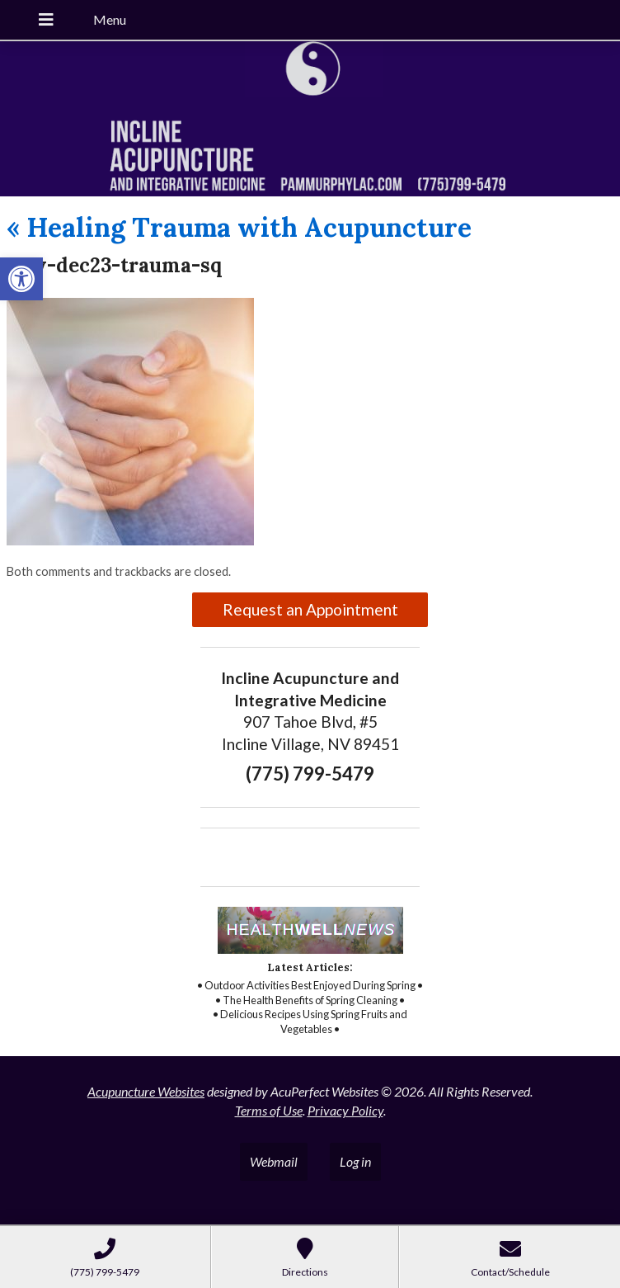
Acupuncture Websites (145, 1091)
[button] (21, 278)
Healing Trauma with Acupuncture (239, 227)
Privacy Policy (345, 1110)
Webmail (274, 1161)
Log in (355, 1161)
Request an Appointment (310, 609)
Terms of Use (269, 1110)
